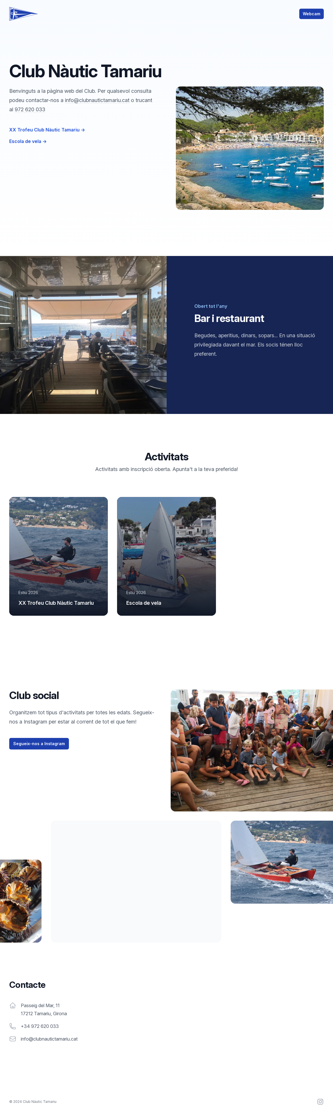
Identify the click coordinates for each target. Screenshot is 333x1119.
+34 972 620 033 (40, 1026)
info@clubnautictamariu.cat (97, 100)
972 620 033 (30, 109)
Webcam (311, 13)
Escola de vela (28, 141)
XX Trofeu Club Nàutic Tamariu (47, 130)
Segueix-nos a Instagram (39, 743)
